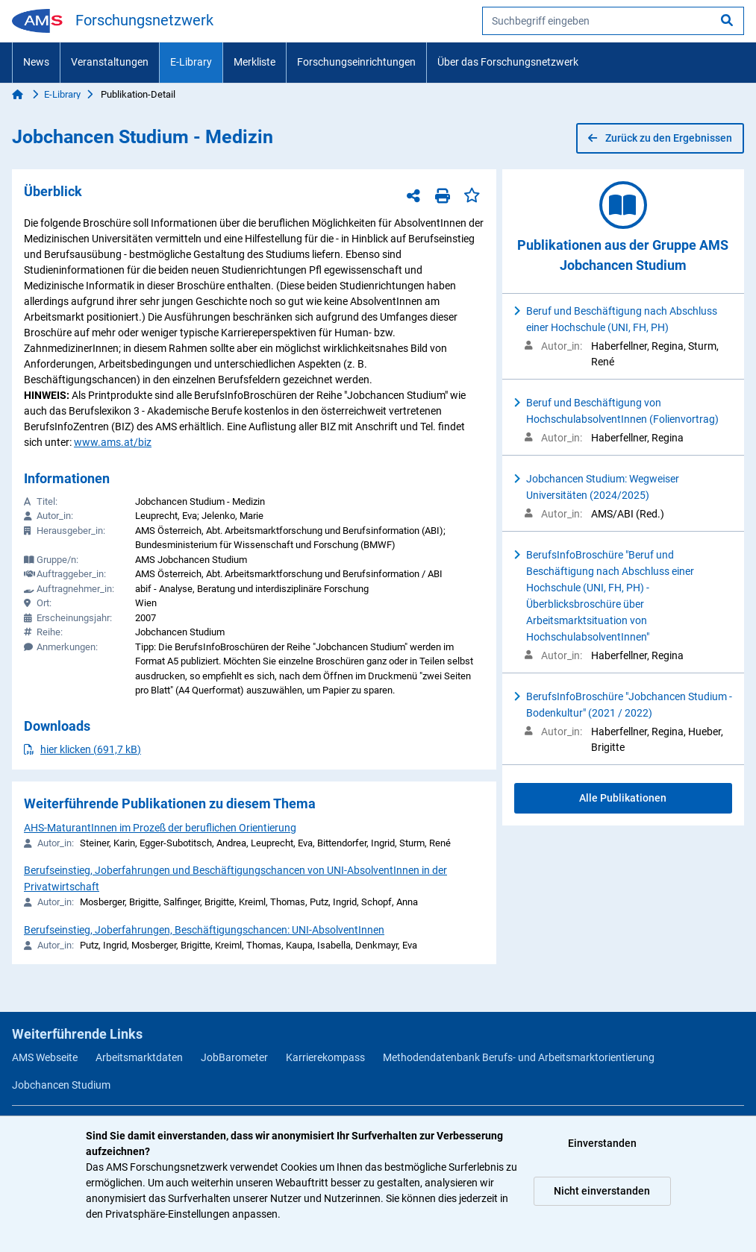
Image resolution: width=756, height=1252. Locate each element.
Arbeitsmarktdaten (139, 1057)
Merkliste (254, 62)
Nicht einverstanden (602, 1191)
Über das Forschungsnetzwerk (507, 62)
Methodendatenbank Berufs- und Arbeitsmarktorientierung (519, 1057)
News (36, 62)
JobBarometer (234, 1057)
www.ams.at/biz (112, 442)
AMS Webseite (45, 1057)
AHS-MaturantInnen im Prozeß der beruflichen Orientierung (160, 828)
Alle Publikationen (622, 798)
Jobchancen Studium (61, 1085)
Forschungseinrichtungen (356, 62)
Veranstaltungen (110, 62)
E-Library (191, 62)
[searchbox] (613, 21)
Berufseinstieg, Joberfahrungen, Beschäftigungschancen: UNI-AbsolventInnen (204, 930)
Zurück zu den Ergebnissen (660, 138)
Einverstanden (602, 1143)
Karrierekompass (325, 1057)
